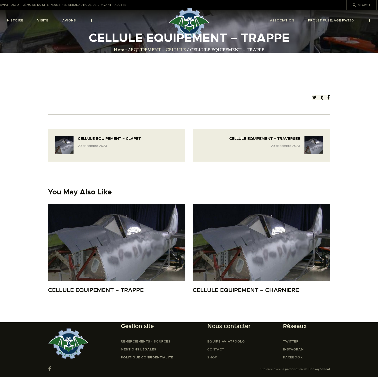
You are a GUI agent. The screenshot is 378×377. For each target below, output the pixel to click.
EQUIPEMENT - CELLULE (158, 50)
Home (120, 50)
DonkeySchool (319, 369)
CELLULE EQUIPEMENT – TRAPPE (96, 290)
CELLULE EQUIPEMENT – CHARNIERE (246, 290)
